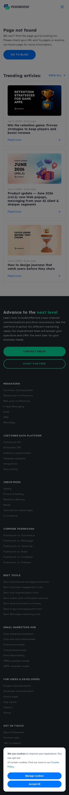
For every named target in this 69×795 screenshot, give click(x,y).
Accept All (34, 784)
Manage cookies (34, 775)
